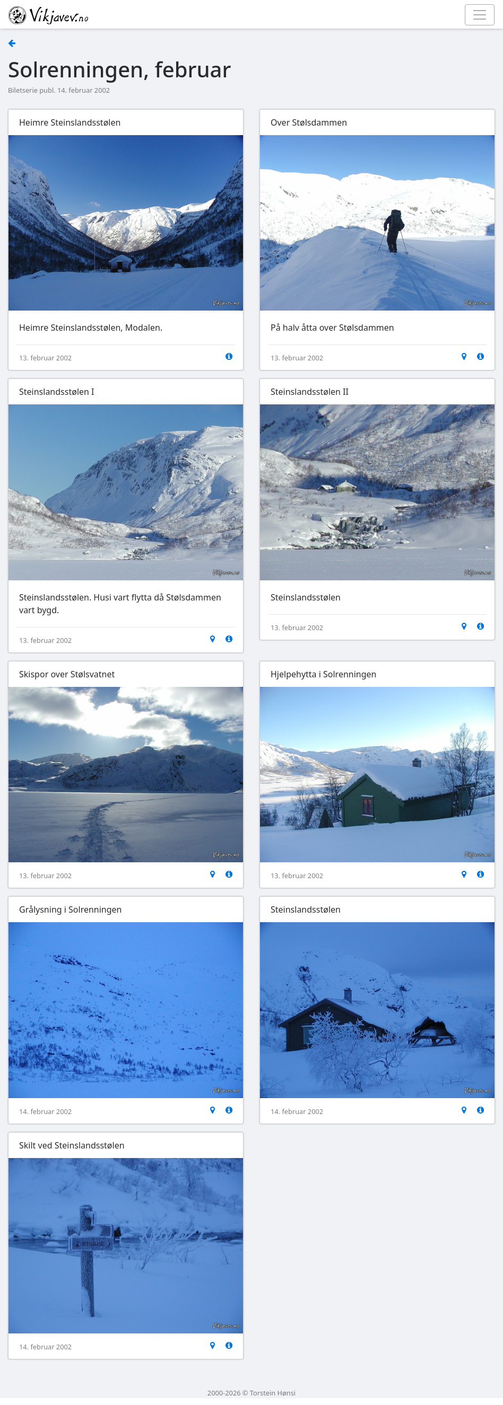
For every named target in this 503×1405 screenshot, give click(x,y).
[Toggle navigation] (480, 14)
